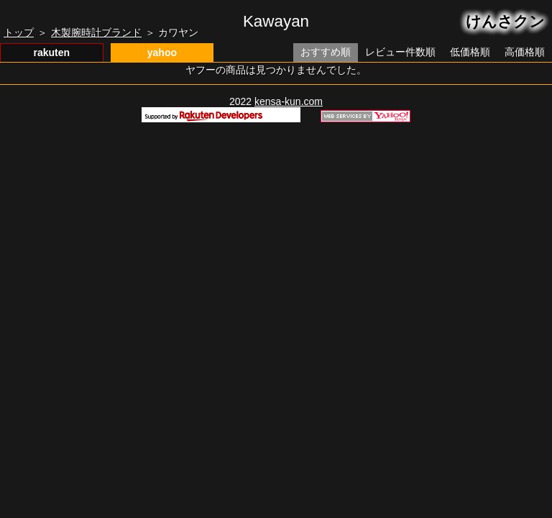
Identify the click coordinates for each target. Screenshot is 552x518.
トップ (19, 32)
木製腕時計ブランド (96, 32)
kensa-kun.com (288, 101)
